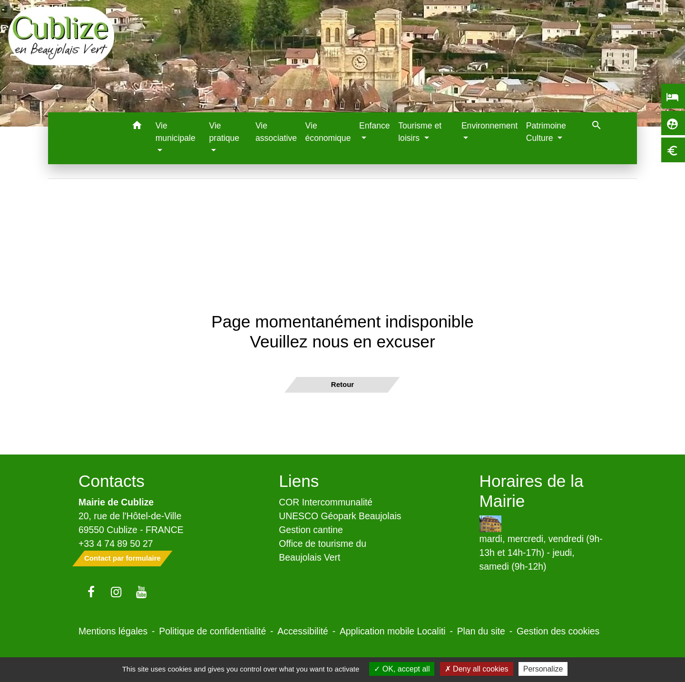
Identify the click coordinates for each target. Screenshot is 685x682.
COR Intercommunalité (325, 502)
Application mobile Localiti (393, 631)
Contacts (111, 481)
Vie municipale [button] (176, 132)
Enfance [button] (374, 125)
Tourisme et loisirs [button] (419, 132)
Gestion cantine (311, 529)
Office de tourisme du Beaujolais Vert (322, 550)
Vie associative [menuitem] (276, 132)
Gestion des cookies (558, 631)
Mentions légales (112, 631)
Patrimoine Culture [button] (546, 132)
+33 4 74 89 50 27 (115, 543)
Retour (342, 384)
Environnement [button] (489, 125)
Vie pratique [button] (224, 132)
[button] (137, 126)
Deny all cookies (477, 669)
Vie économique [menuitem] (328, 132)
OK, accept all (402, 669)
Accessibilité (302, 631)
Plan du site (481, 631)
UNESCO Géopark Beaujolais (340, 516)
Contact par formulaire (122, 558)
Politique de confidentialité (212, 631)
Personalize (543, 669)
